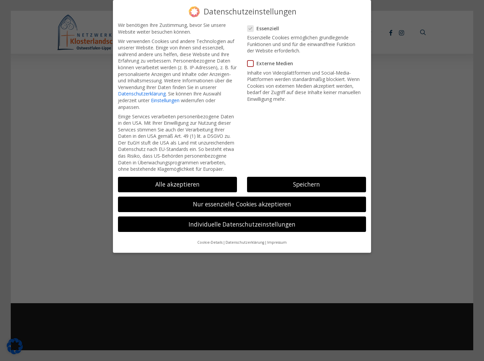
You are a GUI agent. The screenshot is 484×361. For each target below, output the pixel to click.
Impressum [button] (277, 237)
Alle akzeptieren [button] (177, 179)
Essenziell (266, 23)
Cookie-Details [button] (210, 237)
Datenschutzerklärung (142, 88)
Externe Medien (273, 58)
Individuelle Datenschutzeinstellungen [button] (242, 219)
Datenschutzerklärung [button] (245, 237)
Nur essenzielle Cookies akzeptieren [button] (242, 199)
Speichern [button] (306, 179)
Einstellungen (165, 95)
